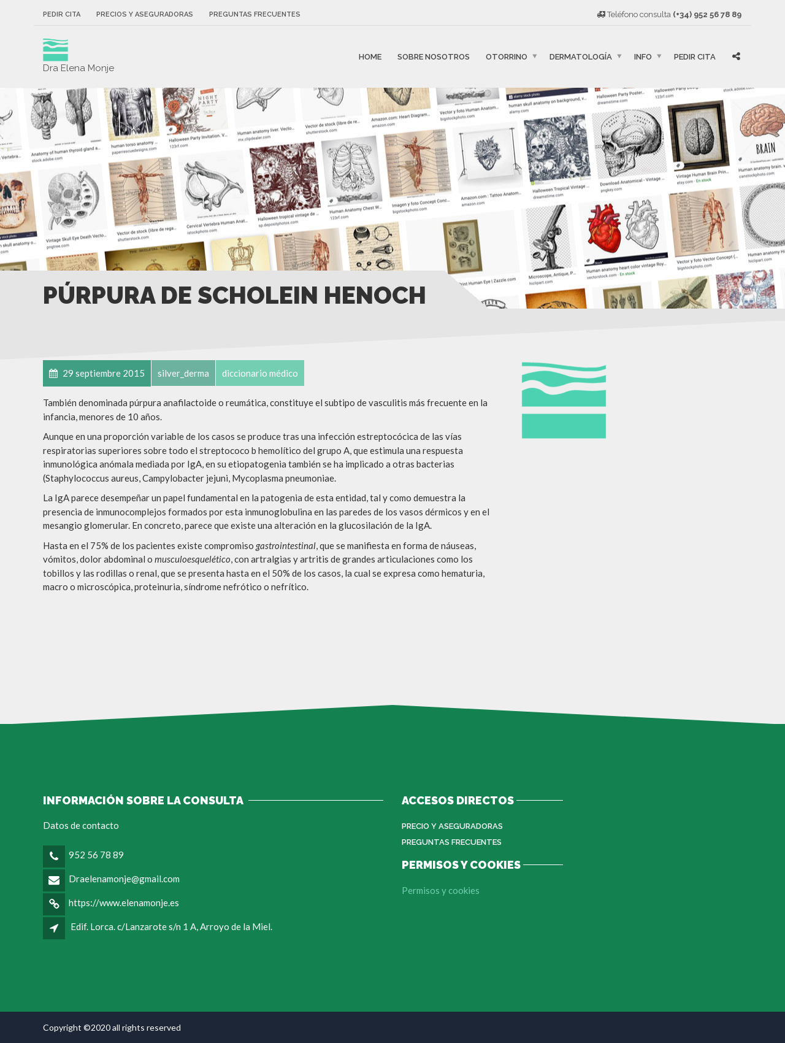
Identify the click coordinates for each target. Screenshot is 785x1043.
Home (370, 56)
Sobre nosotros (433, 56)
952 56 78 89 (96, 854)
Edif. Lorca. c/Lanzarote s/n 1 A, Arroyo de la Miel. (171, 926)
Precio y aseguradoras (452, 826)
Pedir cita (61, 14)
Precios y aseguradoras (144, 14)
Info (643, 56)
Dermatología (581, 56)
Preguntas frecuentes (255, 14)
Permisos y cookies (441, 890)
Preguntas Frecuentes (452, 842)
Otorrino (506, 56)
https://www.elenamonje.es (124, 902)
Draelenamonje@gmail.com (124, 878)
